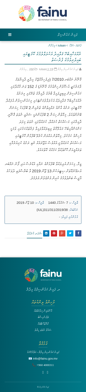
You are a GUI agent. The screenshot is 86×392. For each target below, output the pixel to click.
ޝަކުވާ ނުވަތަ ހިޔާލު (42, 330)
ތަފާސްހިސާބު (43, 317)
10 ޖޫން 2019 (25, 203)
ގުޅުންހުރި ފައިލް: (69, 217)
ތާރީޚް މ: (39, 203)
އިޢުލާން (51, 45)
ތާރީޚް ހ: (73, 203)
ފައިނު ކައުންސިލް (68, 35)
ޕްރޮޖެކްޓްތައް (43, 323)
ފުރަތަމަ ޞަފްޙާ (75, 45)
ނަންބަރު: (73, 210)
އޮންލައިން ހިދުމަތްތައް (43, 310)
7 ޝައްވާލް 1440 (58, 203)
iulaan (62, 45)
